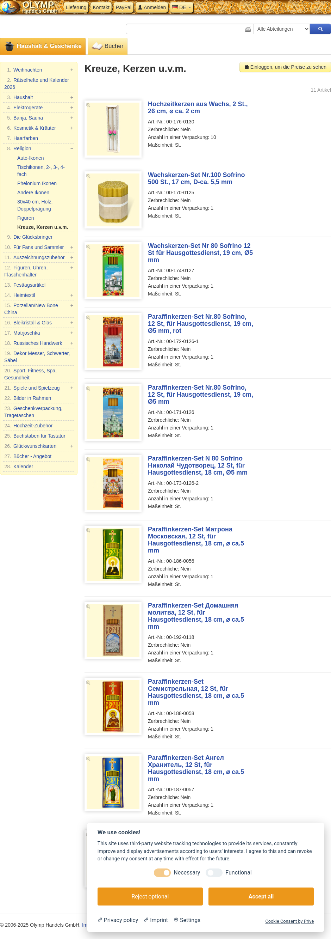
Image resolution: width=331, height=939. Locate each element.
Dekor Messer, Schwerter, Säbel (37, 356)
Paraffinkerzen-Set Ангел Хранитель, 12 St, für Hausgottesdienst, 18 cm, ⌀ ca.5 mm (196, 768)
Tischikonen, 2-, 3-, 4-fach (41, 170)
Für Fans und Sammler (38, 247)
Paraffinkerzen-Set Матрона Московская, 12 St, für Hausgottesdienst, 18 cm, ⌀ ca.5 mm (196, 540)
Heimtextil (38, 295)
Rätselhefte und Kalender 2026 (36, 83)
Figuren (25, 218)
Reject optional (150, 896)
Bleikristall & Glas (38, 322)
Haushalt (38, 97)
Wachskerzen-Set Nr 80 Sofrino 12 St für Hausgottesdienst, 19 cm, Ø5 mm (200, 252)
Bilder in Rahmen (27, 398)
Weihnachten (38, 69)
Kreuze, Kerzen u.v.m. (42, 227)
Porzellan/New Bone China (38, 308)
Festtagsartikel (24, 284)
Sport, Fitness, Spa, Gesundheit (30, 373)
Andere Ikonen (33, 192)
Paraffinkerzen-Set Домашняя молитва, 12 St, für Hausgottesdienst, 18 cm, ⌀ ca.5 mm (196, 616)
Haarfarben (21, 138)
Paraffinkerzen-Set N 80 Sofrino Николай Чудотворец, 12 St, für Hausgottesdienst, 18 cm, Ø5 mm (198, 465)
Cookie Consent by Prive (289, 921)
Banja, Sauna (38, 117)
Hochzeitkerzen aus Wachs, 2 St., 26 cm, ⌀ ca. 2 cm (198, 107)
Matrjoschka (38, 332)
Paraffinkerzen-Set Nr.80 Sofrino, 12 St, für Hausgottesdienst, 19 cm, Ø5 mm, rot (200, 323)
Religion (38, 148)
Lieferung (76, 7)
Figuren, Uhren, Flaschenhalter (38, 271)
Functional (238, 872)
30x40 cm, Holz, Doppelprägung (34, 205)
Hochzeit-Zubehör (28, 425)
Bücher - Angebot (27, 456)
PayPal (123, 7)
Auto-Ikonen (30, 158)
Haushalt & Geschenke (43, 46)
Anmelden (152, 7)
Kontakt (101, 7)
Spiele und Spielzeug (38, 387)
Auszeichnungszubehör (38, 257)
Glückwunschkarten (38, 446)
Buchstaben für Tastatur (34, 435)
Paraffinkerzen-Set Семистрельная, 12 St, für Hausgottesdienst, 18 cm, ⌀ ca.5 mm (196, 692)
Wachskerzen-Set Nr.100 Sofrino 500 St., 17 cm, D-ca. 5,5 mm (196, 178)
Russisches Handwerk (38, 343)
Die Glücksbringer (28, 236)
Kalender (18, 466)
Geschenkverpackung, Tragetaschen (33, 411)
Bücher (108, 46)
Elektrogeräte (38, 107)
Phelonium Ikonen (37, 183)
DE (181, 7)
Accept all (261, 896)
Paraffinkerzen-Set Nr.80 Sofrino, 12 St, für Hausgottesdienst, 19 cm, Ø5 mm (200, 394)
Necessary (187, 872)
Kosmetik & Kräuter (38, 128)
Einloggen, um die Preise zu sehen (285, 67)
